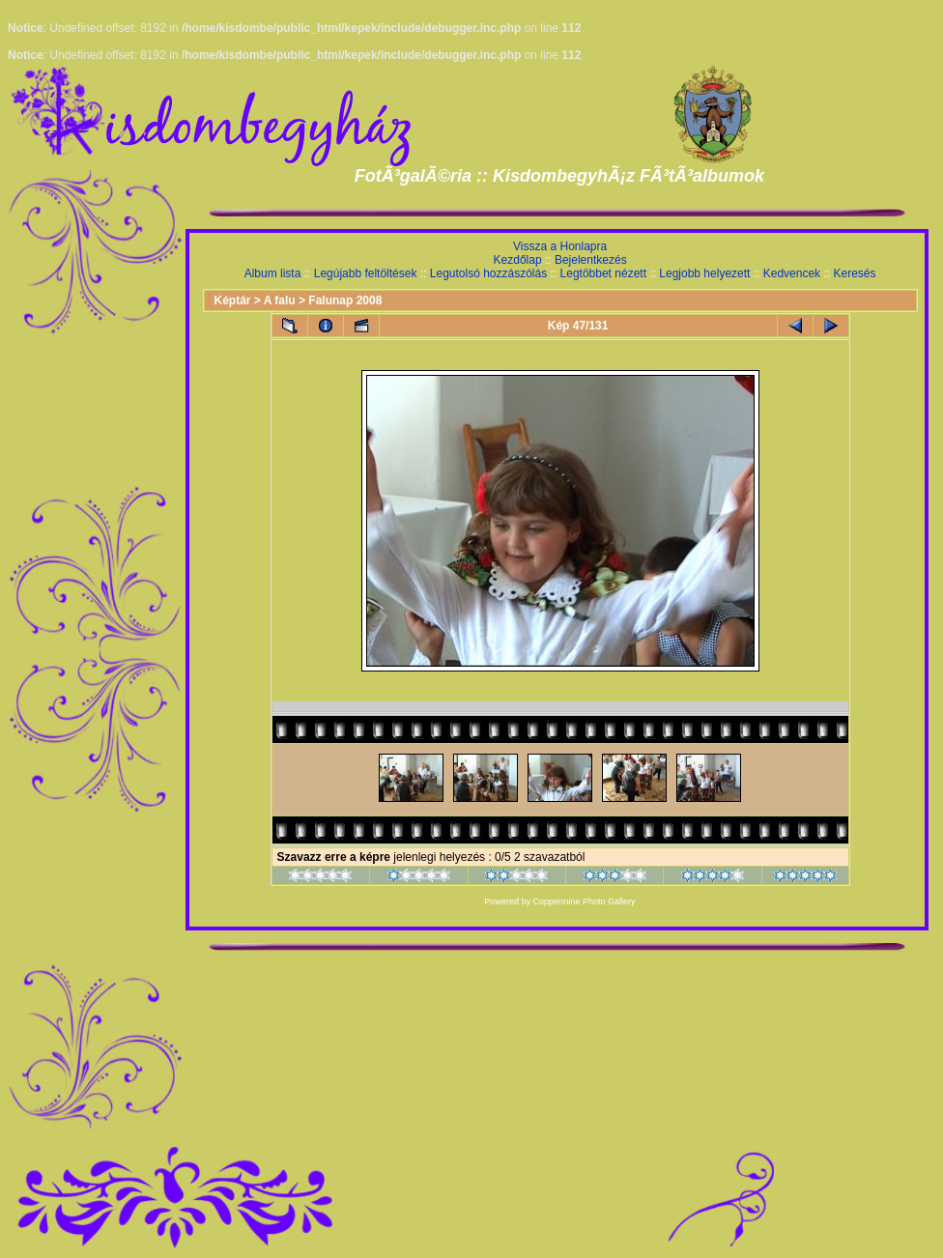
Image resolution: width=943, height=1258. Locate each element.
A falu (280, 300)
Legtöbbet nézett (603, 273)
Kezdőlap (518, 260)
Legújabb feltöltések (365, 273)
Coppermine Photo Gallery (584, 901)
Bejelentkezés (591, 260)
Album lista (272, 273)
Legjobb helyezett (704, 273)
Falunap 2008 (345, 300)
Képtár (232, 300)
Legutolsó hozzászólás (488, 273)
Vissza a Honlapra (560, 246)
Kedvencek (791, 273)
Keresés (854, 273)
